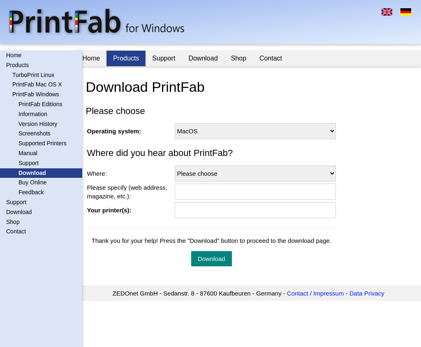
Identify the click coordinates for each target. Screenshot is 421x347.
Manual (28, 153)
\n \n (257, 131)
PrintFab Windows (35, 94)
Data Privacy (370, 293)
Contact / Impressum (318, 293)
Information (33, 114)
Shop (13, 222)
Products (17, 65)
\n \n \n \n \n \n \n (257, 173)
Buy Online (32, 182)
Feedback (31, 192)
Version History (38, 124)
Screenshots (35, 133)
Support (29, 163)
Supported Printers (43, 143)
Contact (16, 231)
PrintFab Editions (40, 104)
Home (13, 55)
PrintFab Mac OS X (37, 84)
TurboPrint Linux (33, 75)
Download (32, 173)
